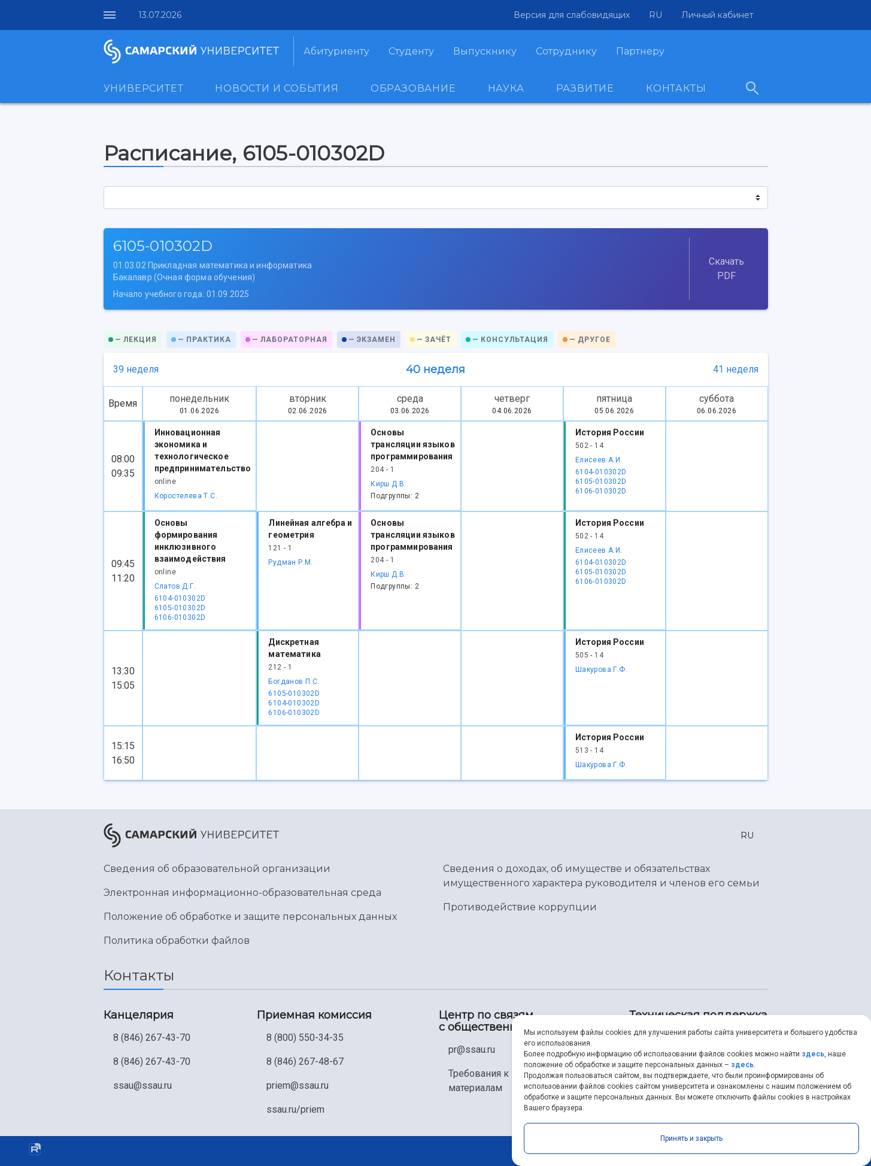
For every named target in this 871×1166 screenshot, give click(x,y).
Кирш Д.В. (388, 484)
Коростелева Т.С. (185, 496)
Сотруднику (566, 51)
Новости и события (277, 88)
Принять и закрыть (691, 1138)
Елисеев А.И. (599, 460)
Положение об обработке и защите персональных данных (250, 916)
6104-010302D (601, 472)
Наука (506, 88)
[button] (653, 15)
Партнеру (640, 51)
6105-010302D (601, 481)
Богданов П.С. (293, 681)
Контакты (676, 88)
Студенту (411, 51)
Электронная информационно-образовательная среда (242, 892)
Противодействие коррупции (520, 907)
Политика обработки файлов (177, 940)
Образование (413, 88)
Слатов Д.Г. (175, 586)
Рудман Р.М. (290, 562)
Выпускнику (485, 51)
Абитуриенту (336, 51)
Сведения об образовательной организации (217, 868)
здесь (813, 1054)
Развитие (585, 88)
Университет (144, 88)
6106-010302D (601, 491)
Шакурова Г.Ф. (601, 669)
